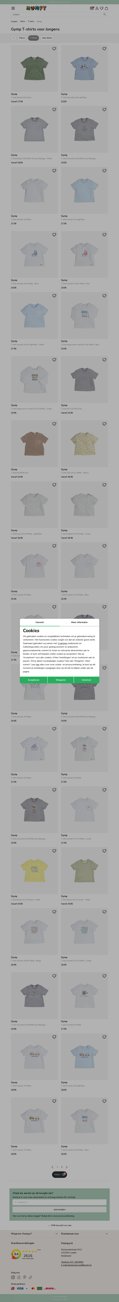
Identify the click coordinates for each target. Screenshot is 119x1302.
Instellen (86, 680)
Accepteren (33, 680)
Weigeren (61, 680)
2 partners (63, 643)
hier (38, 664)
